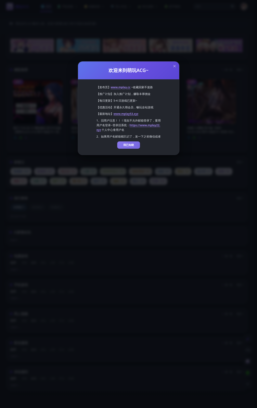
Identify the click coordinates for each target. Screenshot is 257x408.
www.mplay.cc (121, 84)
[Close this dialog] (174, 63)
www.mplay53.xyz (126, 111)
